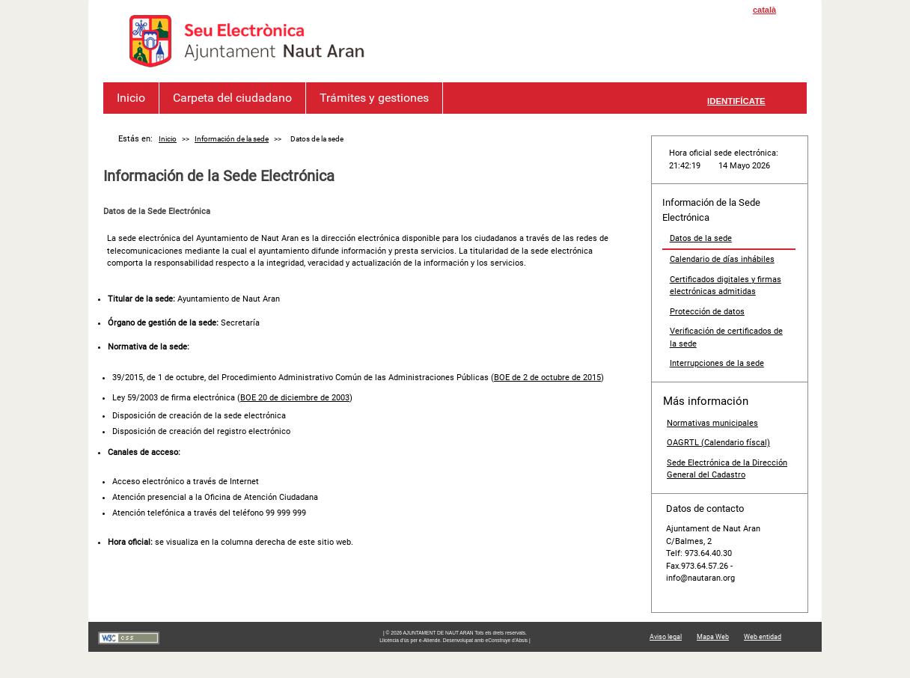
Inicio (132, 98)
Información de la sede (232, 140)
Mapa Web (713, 638)
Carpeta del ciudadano (236, 98)
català (764, 9)
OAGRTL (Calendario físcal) (718, 444)
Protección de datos (707, 313)
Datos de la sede (701, 240)
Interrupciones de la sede (717, 365)
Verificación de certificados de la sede (726, 339)
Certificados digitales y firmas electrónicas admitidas (725, 287)
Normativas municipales (712, 424)
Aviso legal (666, 638)
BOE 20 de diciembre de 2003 (294, 399)
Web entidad (762, 638)
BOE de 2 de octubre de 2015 (547, 379)
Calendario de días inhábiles (722, 261)
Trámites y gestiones (381, 98)
